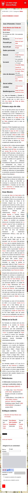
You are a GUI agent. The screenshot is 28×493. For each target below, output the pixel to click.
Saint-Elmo (9, 186)
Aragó (16, 54)
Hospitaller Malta (19, 65)
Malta (21, 11)
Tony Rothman (13, 365)
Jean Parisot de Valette (17, 270)
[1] (15, 308)
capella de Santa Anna (18, 310)
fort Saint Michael (15, 278)
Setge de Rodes (19, 90)
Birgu (22, 71)
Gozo (5, 243)
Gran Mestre (8, 101)
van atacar (14, 241)
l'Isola (22, 280)
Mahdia (9, 214)
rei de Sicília (20, 138)
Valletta (20, 80)
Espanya (21, 54)
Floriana (6, 298)
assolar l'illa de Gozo (11, 151)
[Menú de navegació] (25, 2)
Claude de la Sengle (21, 426)
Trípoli (22, 140)
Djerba (5, 220)
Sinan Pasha (8, 147)
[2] (23, 316)
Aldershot (13, 401)
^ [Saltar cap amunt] (5, 390)
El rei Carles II (19, 38)
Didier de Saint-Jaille (15, 195)
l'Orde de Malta (19, 101)
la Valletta (20, 316)
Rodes (20, 115)
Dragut (14, 212)
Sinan (8, 260)
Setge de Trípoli (17, 260)
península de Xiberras (9, 188)
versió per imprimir (7, 439)
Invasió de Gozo (19, 92)
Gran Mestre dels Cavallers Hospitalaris (13, 422)
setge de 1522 (14, 131)
